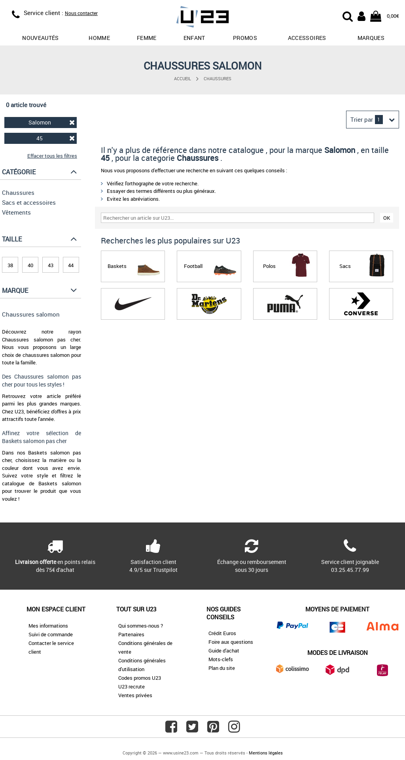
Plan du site (221, 667)
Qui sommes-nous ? (140, 625)
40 (30, 265)
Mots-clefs (220, 659)
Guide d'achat (223, 650)
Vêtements (16, 212)
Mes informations (48, 625)
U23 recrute (131, 686)
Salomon (51, 122)
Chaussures (217, 78)
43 (50, 265)
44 (71, 265)
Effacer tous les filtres (52, 155)
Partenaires (131, 634)
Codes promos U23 (139, 677)
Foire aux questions (230, 641)
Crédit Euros (222, 633)
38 (10, 265)
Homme (99, 37)
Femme (147, 37)
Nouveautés (40, 37)
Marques (371, 37)
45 (55, 138)
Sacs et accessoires (29, 202)
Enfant (194, 37)
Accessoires (307, 37)
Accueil (182, 78)
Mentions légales (266, 753)
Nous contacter (81, 13)
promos (245, 37)
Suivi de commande (50, 634)
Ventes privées (135, 695)
